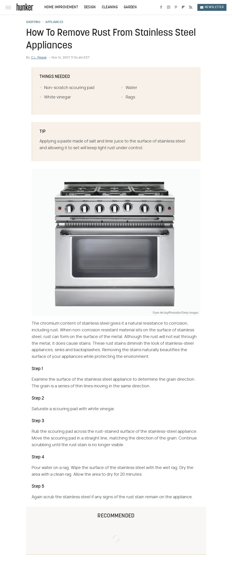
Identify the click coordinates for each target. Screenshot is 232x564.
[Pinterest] (176, 7)
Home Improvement (61, 7)
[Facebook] (161, 7)
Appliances (54, 22)
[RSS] (191, 7)
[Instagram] (169, 7)
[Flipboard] (183, 7)
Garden (130, 7)
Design (90, 7)
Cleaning (110, 7)
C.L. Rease (39, 57)
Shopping (33, 22)
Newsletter (212, 7)
